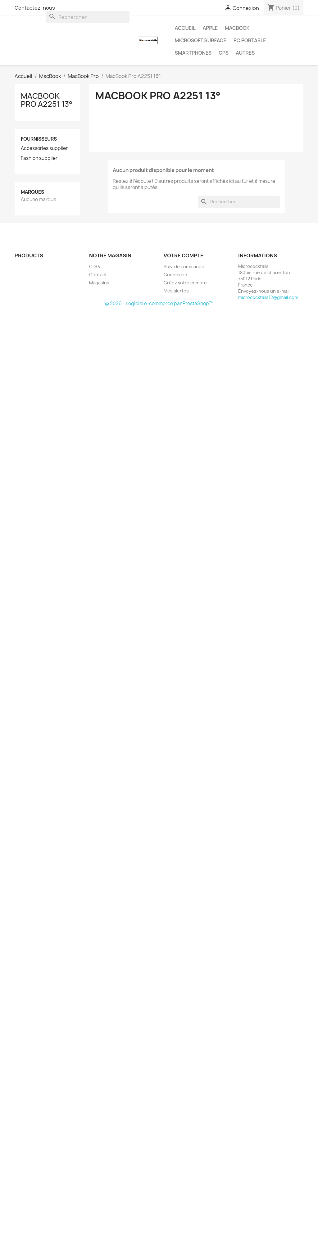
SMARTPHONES (193, 52)
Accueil (185, 28)
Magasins (99, 283)
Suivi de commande (184, 266)
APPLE (210, 28)
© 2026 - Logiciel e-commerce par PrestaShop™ (159, 303)
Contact (98, 275)
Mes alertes (176, 291)
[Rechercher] (87, 17)
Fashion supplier (39, 158)
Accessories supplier (44, 148)
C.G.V (95, 266)
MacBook (237, 28)
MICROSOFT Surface (200, 40)
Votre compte (183, 255)
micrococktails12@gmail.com (268, 297)
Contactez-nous (35, 7)
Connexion (175, 275)
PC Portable (250, 40)
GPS (224, 52)
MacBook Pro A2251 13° (46, 100)
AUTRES (245, 52)
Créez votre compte (185, 283)
